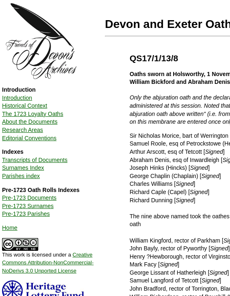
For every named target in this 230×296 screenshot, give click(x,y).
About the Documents (30, 121)
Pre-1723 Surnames (27, 206)
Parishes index (21, 176)
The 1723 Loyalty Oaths (32, 114)
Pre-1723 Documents (29, 197)
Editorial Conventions (29, 138)
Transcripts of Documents (34, 160)
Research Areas (22, 130)
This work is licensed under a (48, 260)
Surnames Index (23, 167)
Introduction (17, 98)
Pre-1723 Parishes (26, 213)
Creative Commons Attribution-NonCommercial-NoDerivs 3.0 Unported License (48, 263)
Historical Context (24, 105)
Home (9, 227)
